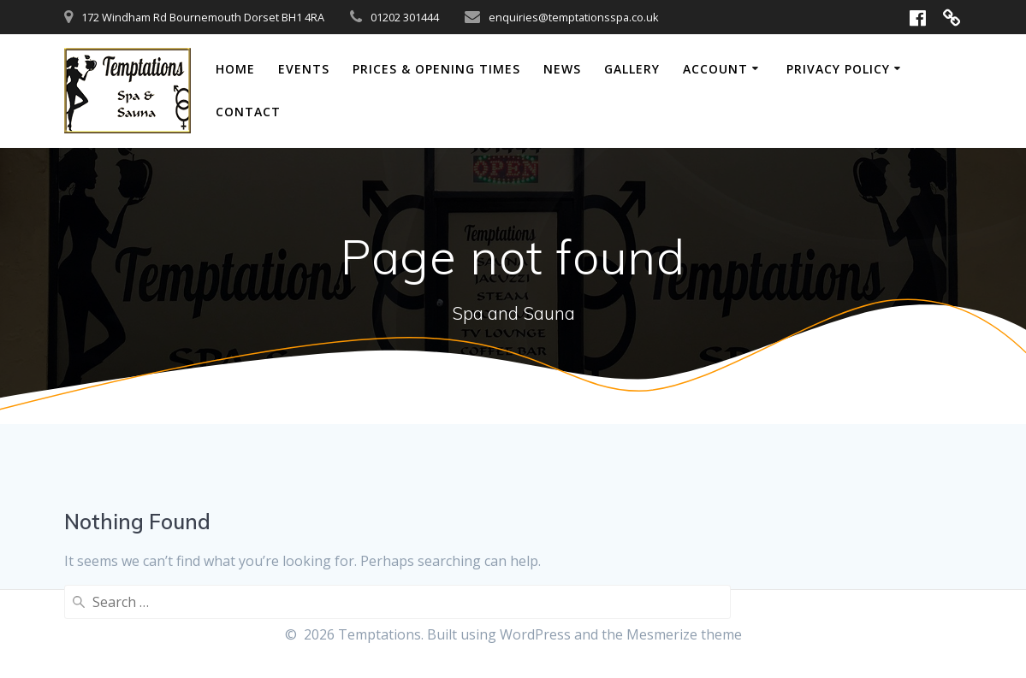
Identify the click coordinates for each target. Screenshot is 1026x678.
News (562, 69)
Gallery (632, 69)
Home (235, 69)
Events (303, 69)
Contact (248, 111)
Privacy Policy (838, 69)
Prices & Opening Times (436, 69)
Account (715, 69)
